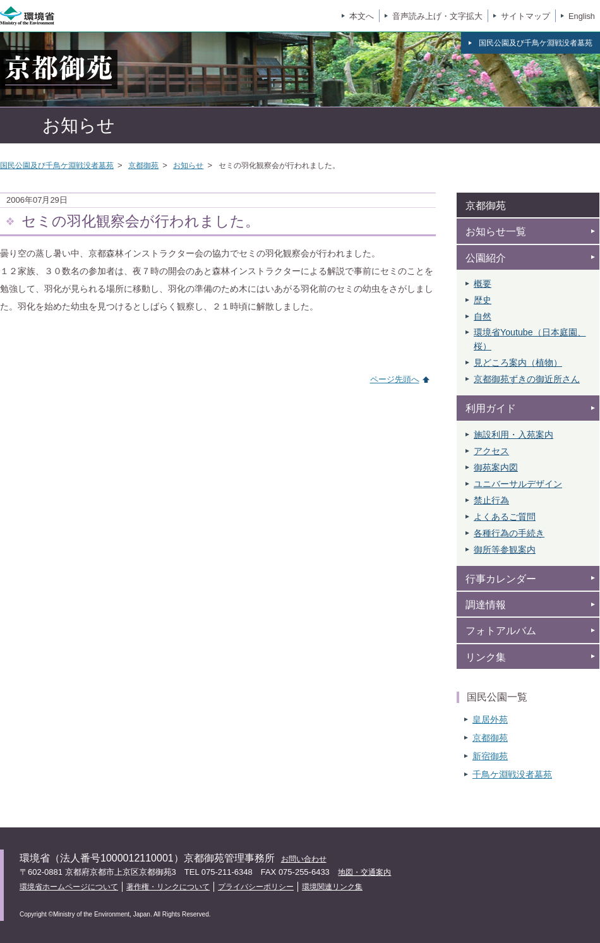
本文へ (361, 16)
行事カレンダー (500, 579)
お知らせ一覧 (495, 231)
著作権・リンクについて (168, 886)
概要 (482, 284)
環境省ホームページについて (69, 886)
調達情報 (485, 604)
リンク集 (485, 657)
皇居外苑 (490, 719)
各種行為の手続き (509, 533)
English (581, 16)
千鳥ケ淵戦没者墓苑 (512, 774)
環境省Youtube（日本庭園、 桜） (530, 339)
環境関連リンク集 (332, 886)
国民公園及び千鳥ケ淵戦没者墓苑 (57, 165)
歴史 (482, 300)
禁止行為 (491, 500)
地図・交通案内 (364, 872)
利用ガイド (490, 408)
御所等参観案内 (505, 549)
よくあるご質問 (505, 517)
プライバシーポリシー (256, 886)
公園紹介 (485, 258)
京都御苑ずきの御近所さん (527, 379)
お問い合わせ (304, 859)
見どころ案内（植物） (518, 362)
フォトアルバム (500, 630)
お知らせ (188, 165)
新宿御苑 (490, 756)
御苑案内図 (496, 467)
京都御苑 (143, 165)
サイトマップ (525, 16)
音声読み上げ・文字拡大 (437, 16)
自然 (482, 316)
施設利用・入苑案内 (513, 434)
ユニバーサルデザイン (518, 484)
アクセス (491, 451)
